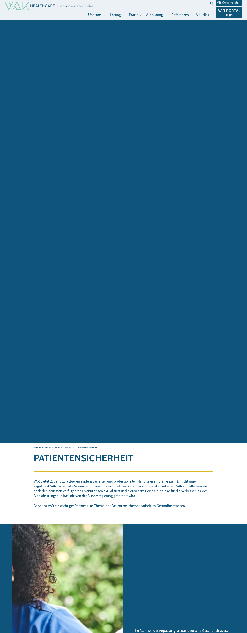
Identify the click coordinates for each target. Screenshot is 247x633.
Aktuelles (202, 15)
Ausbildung (156, 15)
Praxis (135, 15)
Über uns (96, 15)
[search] (211, 3)
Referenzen (180, 15)
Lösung (117, 15)
